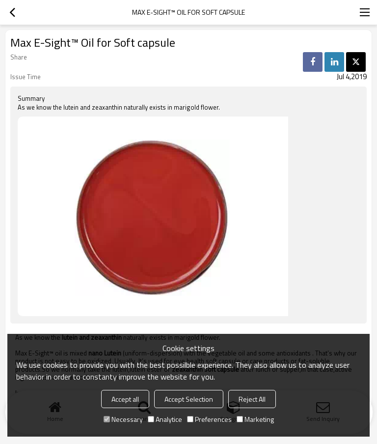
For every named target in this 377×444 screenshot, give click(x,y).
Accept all (125, 399)
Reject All (252, 399)
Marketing (255, 419)
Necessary (123, 419)
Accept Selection (188, 399)
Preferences (209, 419)
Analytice (165, 419)
